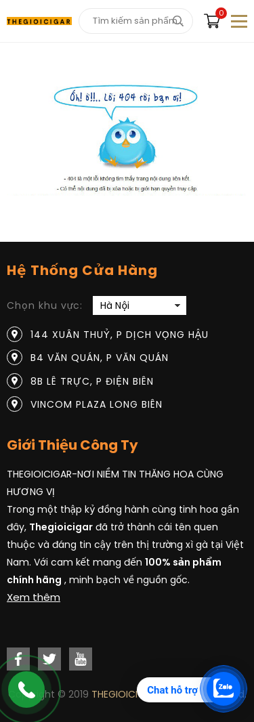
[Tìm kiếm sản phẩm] (136, 21)
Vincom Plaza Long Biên (96, 404)
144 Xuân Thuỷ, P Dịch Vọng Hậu (119, 334)
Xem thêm (33, 597)
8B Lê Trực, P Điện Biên (92, 381)
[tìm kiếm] (178, 21)
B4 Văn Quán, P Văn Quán (99, 357)
